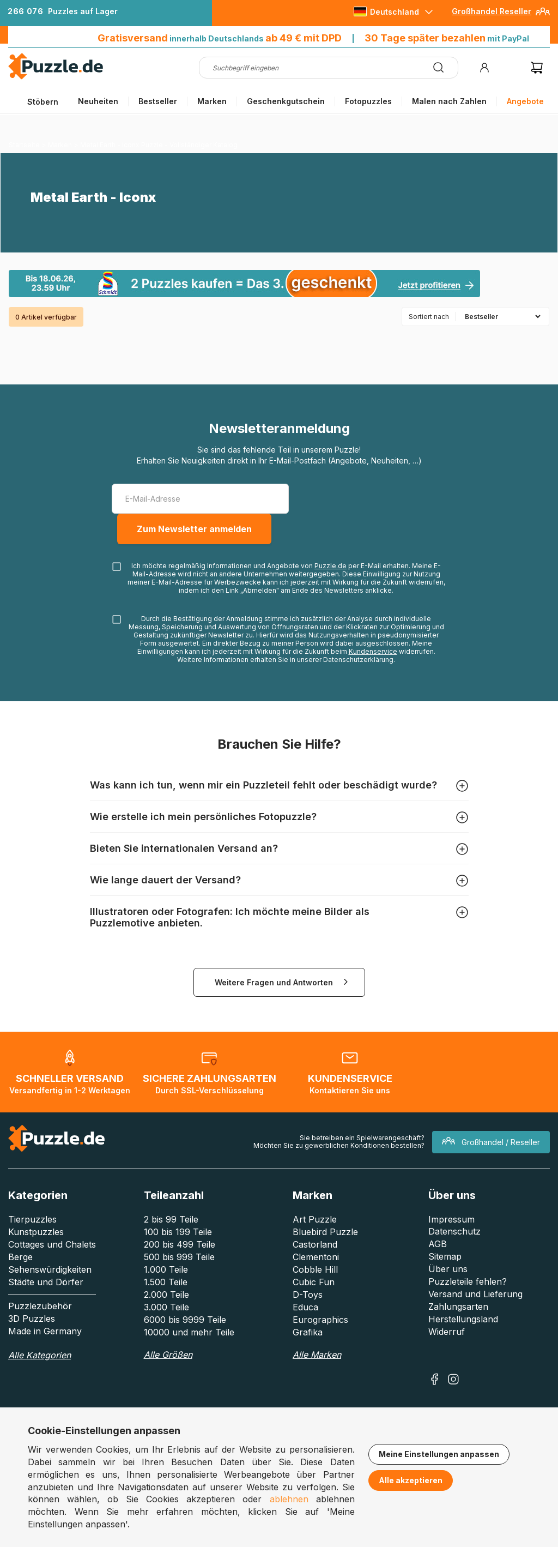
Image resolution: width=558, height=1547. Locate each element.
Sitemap (445, 1256)
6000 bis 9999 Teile (185, 1319)
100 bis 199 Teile (178, 1231)
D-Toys (308, 1294)
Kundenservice (373, 651)
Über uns (448, 1268)
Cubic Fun (314, 1282)
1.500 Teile (165, 1282)
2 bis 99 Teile (171, 1219)
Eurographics (320, 1319)
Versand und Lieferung (475, 1294)
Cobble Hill (315, 1269)
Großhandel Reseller (491, 11)
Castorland (315, 1244)
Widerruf (446, 1331)
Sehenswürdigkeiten (50, 1269)
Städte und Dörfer (45, 1282)
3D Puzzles (31, 1318)
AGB (437, 1243)
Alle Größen (168, 1354)
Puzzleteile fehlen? (467, 1281)
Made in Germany (45, 1331)
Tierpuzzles (32, 1219)
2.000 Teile (166, 1294)
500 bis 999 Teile (179, 1256)
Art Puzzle (315, 1219)
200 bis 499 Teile (179, 1244)
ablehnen (289, 1499)
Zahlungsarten (458, 1306)
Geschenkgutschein (286, 101)
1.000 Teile (166, 1269)
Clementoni (316, 1256)
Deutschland (394, 11)
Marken (212, 101)
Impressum (451, 1219)
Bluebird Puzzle (325, 1231)
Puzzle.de (330, 566)
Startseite (24, 145)
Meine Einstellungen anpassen (439, 1454)
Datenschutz (454, 1231)
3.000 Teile (166, 1307)
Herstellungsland (463, 1319)
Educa (305, 1307)
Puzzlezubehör (40, 1306)
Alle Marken (317, 1354)
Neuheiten (98, 101)
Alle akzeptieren (410, 1480)
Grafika (308, 1332)
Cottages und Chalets (52, 1244)
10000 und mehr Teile (189, 1332)
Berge (20, 1256)
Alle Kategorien (39, 1355)
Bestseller (157, 101)
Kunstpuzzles (36, 1231)
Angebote (525, 101)
